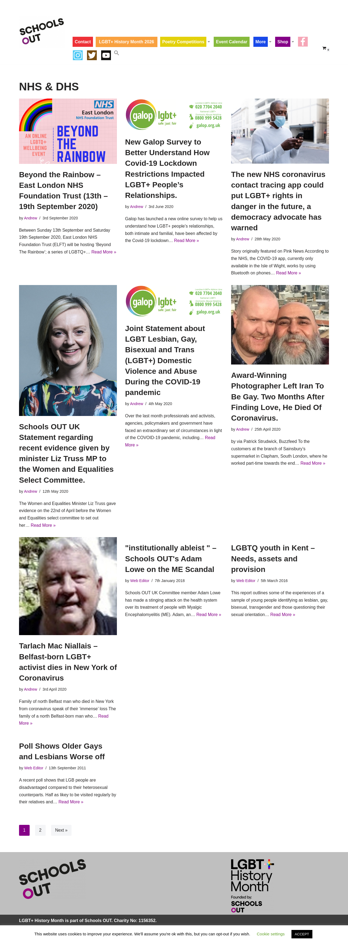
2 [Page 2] (40, 833)
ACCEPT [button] (302, 934)
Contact (83, 41)
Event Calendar (233, 41)
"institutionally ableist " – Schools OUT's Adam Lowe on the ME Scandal (170, 560)
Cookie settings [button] (271, 934)
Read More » (187, 241)
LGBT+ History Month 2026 (127, 41)
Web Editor (140, 582)
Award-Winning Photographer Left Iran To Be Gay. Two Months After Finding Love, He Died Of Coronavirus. (277, 397)
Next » (61, 833)
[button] (210, 42)
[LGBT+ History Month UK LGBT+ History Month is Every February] (42, 32)
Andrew (30, 218)
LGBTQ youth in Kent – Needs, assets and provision (273, 560)
